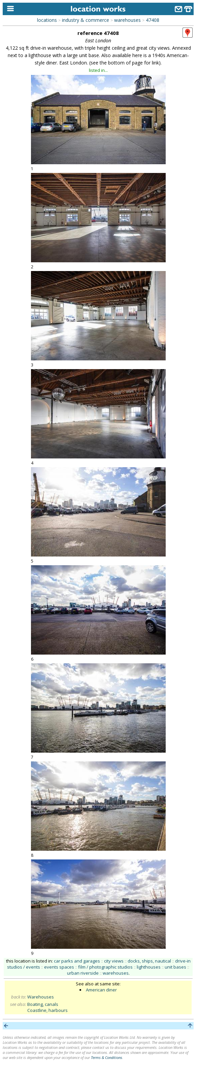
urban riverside (83, 973)
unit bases (175, 967)
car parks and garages (77, 961)
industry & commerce (85, 20)
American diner (101, 990)
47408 (152, 20)
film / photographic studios (105, 967)
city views (114, 961)
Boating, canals (42, 1004)
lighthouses (149, 967)
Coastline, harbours (47, 1010)
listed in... (98, 70)
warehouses (127, 20)
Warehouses (40, 997)
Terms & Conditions (106, 1057)
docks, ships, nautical (149, 961)
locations (47, 20)
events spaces (59, 967)
